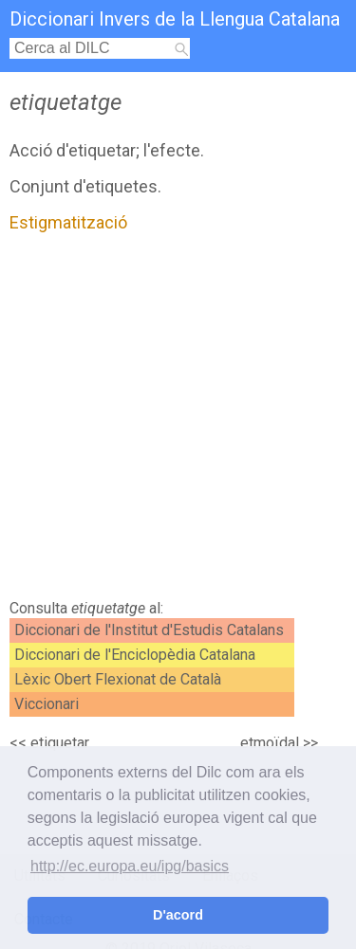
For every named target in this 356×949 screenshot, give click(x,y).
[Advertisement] (178, 421)
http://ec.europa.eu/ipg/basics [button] (129, 866)
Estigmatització (68, 222)
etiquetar (59, 743)
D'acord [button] (178, 914)
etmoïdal (269, 743)
